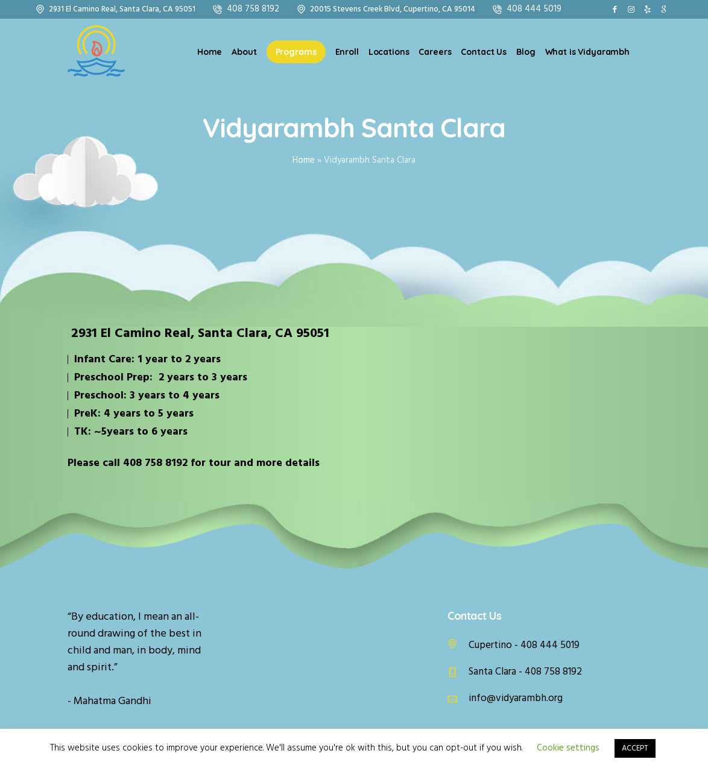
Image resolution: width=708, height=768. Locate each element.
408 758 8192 (253, 9)
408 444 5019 (534, 9)
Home (303, 160)
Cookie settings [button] (568, 748)
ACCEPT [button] (635, 748)
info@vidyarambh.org (516, 698)
